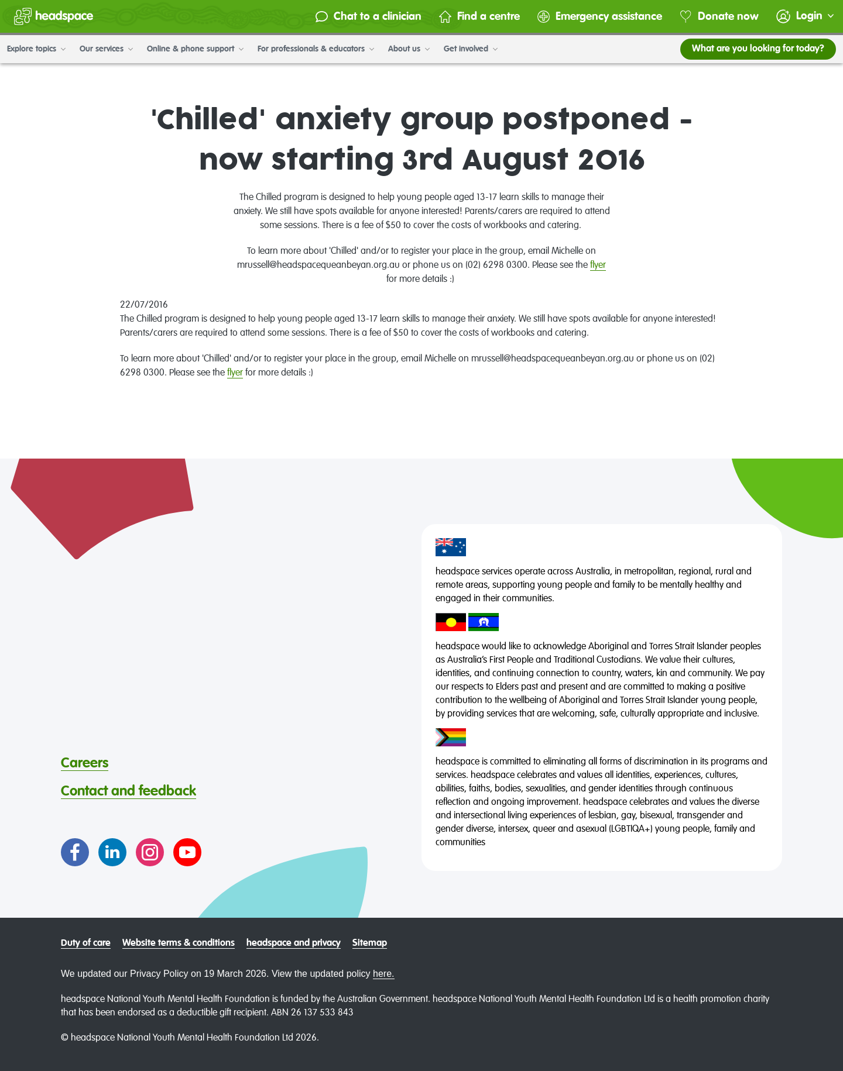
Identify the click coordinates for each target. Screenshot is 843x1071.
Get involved (471, 49)
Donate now (719, 17)
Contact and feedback (128, 791)
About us (409, 49)
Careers (84, 763)
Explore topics (36, 49)
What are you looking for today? (758, 49)
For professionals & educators (316, 49)
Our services (106, 49)
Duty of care (86, 943)
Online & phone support (195, 49)
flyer (598, 265)
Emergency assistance (599, 17)
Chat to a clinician (369, 17)
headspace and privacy (293, 943)
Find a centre (479, 17)
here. (383, 974)
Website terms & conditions (178, 943)
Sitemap (369, 943)
